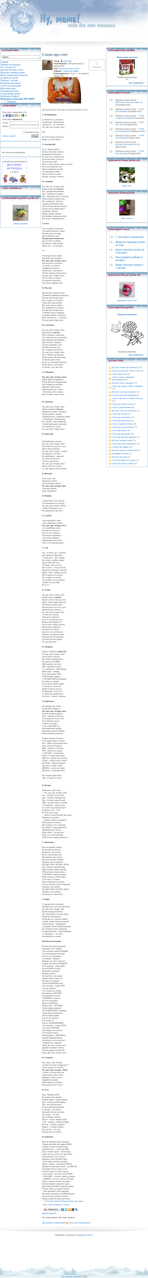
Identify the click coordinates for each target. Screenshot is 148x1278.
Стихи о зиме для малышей (129, 116)
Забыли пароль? (9, 136)
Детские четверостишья (122, 440)
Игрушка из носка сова (127, 300)
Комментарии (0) (49, 1213)
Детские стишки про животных (125, 367)
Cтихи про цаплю (52, 1201)
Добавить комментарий (55, 1223)
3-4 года (65, 1204)
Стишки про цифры (70, 71)
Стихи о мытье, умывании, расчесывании (123, 378)
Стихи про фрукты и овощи (123, 460)
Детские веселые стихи (59, 15)
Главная (43, 15)
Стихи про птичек (119, 414)
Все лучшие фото (136, 83)
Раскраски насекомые (127, 351)
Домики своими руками (127, 77)
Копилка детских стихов (69, 68)
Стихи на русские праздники (124, 395)
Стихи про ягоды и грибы (122, 463)
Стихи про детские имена (122, 427)
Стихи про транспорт (121, 420)
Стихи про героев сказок (122, 404)
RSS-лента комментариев (79, 1223)
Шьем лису (127, 186)
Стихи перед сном (119, 374)
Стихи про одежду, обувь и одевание (127, 386)
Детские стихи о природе (122, 383)
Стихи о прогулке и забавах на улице (127, 398)
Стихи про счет (78, 15)
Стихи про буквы (119, 430)
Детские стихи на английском (124, 450)
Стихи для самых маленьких (124, 443)
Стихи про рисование (121, 434)
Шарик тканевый (20, 223)
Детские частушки (119, 457)
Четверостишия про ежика (72, 1201)
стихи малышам (54, 1204)
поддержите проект (84, 1235)
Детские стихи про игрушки (123, 392)
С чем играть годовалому (130, 236)
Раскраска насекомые (127, 314)
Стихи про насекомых (121, 417)
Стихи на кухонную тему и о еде (125, 371)
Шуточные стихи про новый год (128, 102)
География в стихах (120, 453)
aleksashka (67, 61)
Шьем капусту (127, 218)
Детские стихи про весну (125, 144)
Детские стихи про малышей (124, 411)
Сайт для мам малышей (71, 1277)
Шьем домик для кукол (127, 57)
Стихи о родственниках (122, 407)
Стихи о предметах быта (122, 424)
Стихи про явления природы (124, 437)
